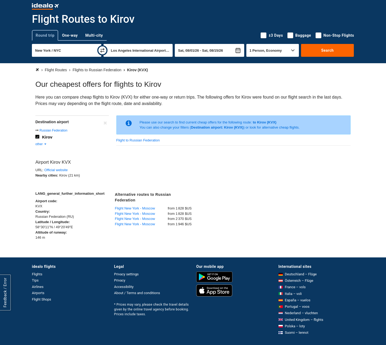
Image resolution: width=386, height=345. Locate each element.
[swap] (102, 50)
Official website (56, 170)
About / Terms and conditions (137, 293)
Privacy (119, 280)
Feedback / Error (5, 293)
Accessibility (124, 287)
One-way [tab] (70, 35)
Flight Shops (41, 299)
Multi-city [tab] (94, 35)
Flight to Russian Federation (138, 140)
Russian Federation (53, 130)
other (41, 144)
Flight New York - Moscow (135, 208)
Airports (38, 293)
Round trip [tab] (45, 35)
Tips (35, 280)
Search (327, 50)
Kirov (47, 137)
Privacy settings (126, 274)
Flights (37, 274)
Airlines (37, 287)
